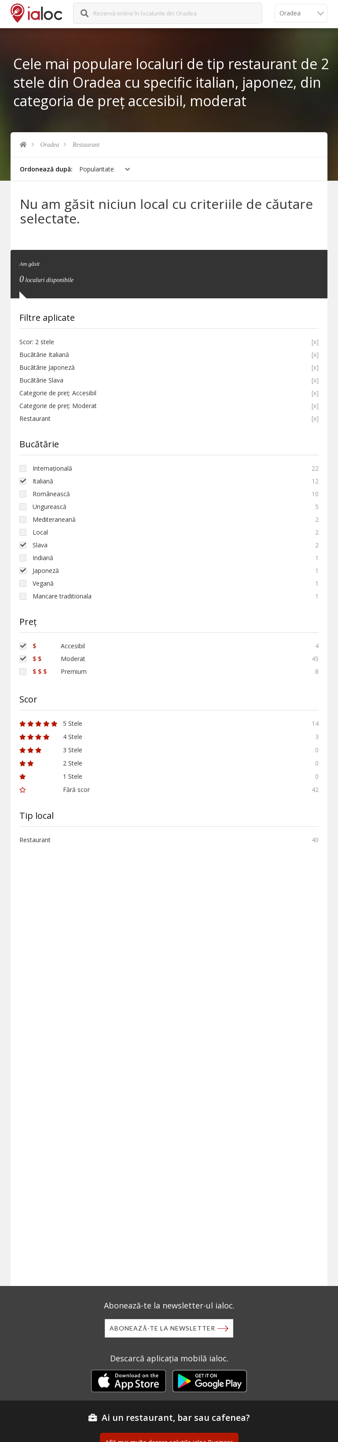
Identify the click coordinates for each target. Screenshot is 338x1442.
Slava (40, 545)
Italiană (43, 481)
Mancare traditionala (62, 596)
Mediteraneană (54, 519)
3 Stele (50, 750)
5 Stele (50, 723)
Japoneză (46, 570)
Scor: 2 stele (36, 342)
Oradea (49, 144)
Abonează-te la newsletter (162, 1328)
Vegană (43, 583)
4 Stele (50, 736)
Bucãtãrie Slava (41, 380)
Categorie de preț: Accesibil (57, 393)
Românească (51, 494)
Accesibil (59, 646)
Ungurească (49, 506)
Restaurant (86, 144)
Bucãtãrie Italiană (44, 354)
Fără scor (54, 789)
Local (40, 532)
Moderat (59, 658)
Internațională (52, 468)
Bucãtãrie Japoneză (47, 367)
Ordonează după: (46, 169)
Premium (60, 671)
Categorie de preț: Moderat (58, 405)
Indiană (43, 558)
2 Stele (50, 763)
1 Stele (50, 776)
